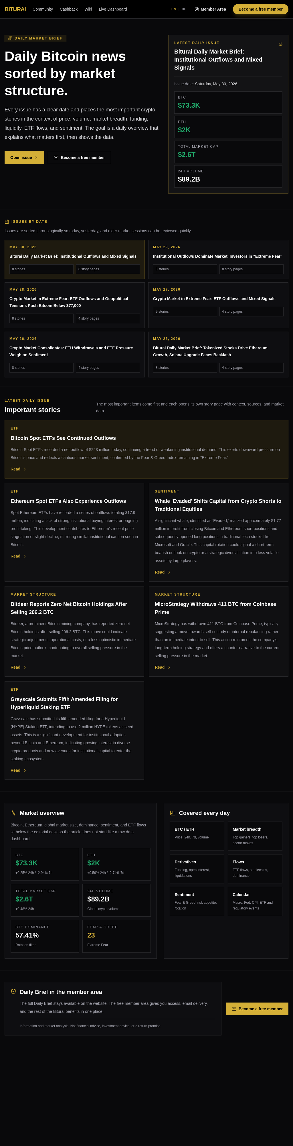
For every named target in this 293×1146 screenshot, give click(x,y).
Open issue (24, 157)
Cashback (69, 9)
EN (173, 9)
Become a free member (261, 9)
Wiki (88, 9)
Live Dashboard (113, 9)
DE (184, 9)
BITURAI (15, 9)
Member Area (210, 9)
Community (43, 9)
